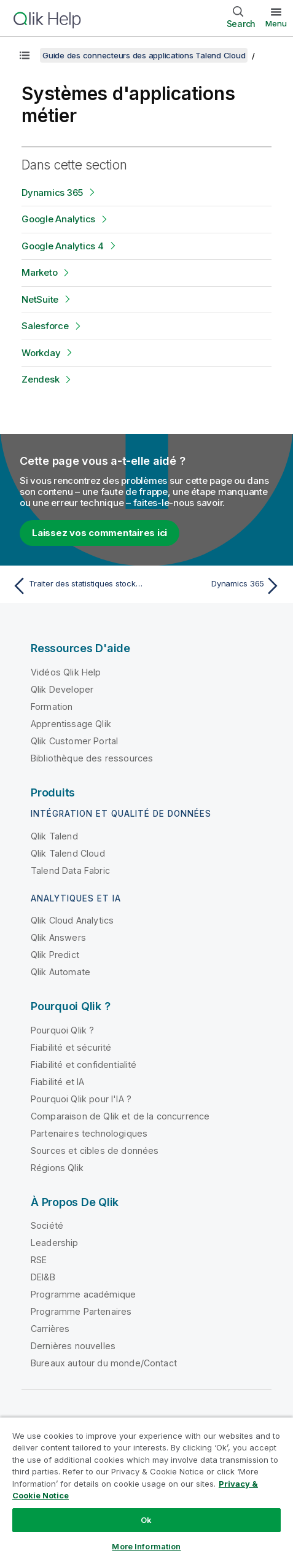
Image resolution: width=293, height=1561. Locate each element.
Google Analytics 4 (62, 246)
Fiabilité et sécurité (71, 1047)
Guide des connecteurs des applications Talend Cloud (143, 55)
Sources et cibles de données (94, 1150)
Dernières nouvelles (73, 1346)
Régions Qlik (57, 1167)
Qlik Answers (58, 937)
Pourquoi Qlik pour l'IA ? (81, 1099)
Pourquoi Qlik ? (62, 1030)
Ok (146, 1520)
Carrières (50, 1328)
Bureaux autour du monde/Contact (104, 1363)
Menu (276, 23)
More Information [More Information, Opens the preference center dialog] (146, 1546)
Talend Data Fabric (70, 870)
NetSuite (39, 299)
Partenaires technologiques (89, 1133)
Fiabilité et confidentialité (83, 1064)
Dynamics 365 (52, 192)
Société (47, 1225)
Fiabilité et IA (57, 1081)
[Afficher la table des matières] (24, 55)
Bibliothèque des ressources (92, 758)
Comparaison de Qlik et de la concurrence (120, 1116)
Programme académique (83, 1294)
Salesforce (45, 326)
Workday (40, 353)
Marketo (39, 272)
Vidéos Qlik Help (66, 672)
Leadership (55, 1242)
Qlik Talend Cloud (68, 853)
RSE (39, 1260)
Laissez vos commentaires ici (99, 533)
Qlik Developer (62, 689)
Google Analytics (58, 219)
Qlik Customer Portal (74, 741)
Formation (51, 706)
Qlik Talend (54, 836)
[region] (146, 1489)
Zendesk (40, 379)
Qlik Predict (55, 954)
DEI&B (43, 1277)
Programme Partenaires (81, 1311)
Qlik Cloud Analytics (72, 920)
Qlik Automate (60, 972)
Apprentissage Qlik (71, 723)
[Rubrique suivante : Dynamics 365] (216, 586)
